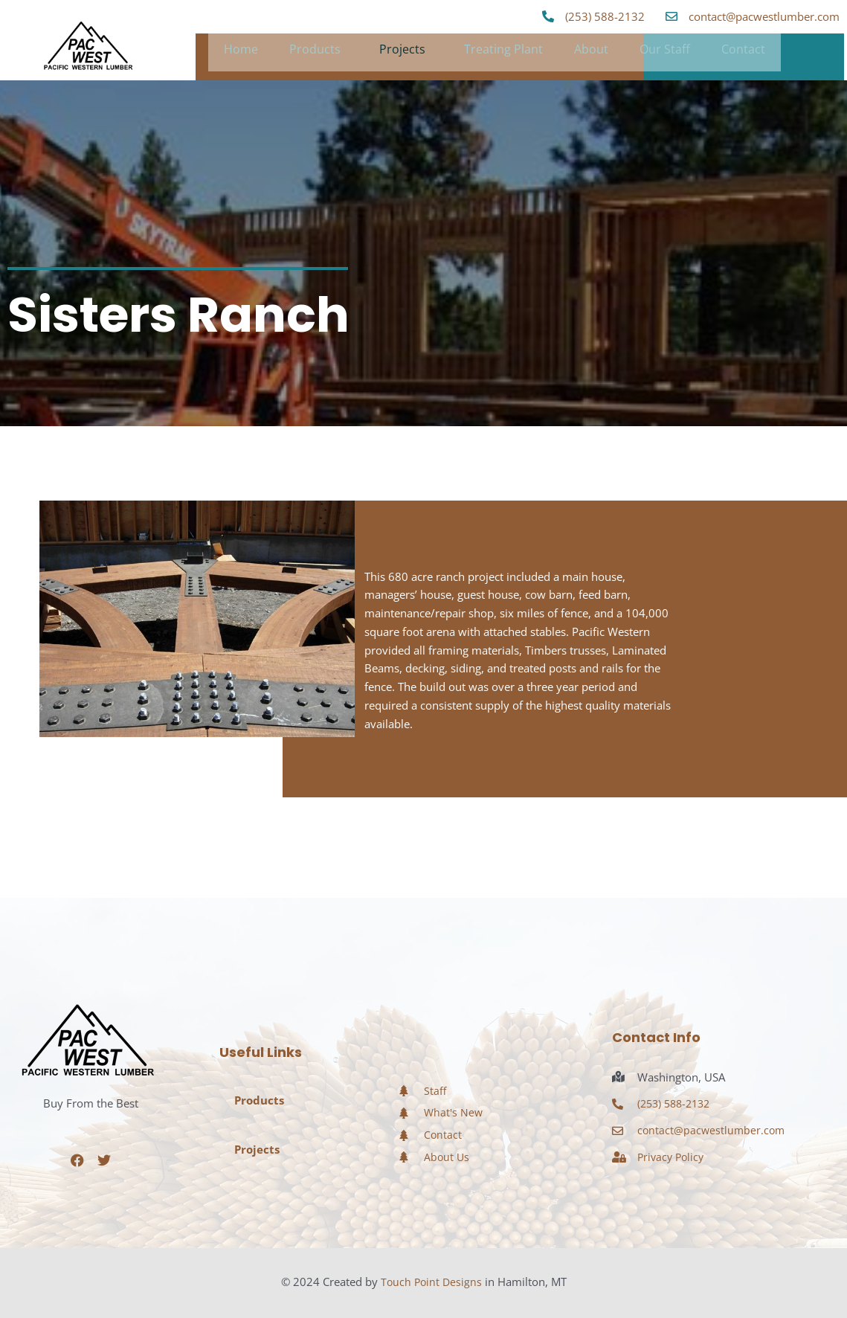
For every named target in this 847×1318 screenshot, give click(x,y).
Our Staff (665, 53)
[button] (319, 53)
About (591, 53)
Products (315, 53)
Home (241, 53)
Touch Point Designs (431, 1281)
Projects (402, 53)
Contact (743, 53)
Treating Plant (503, 53)
